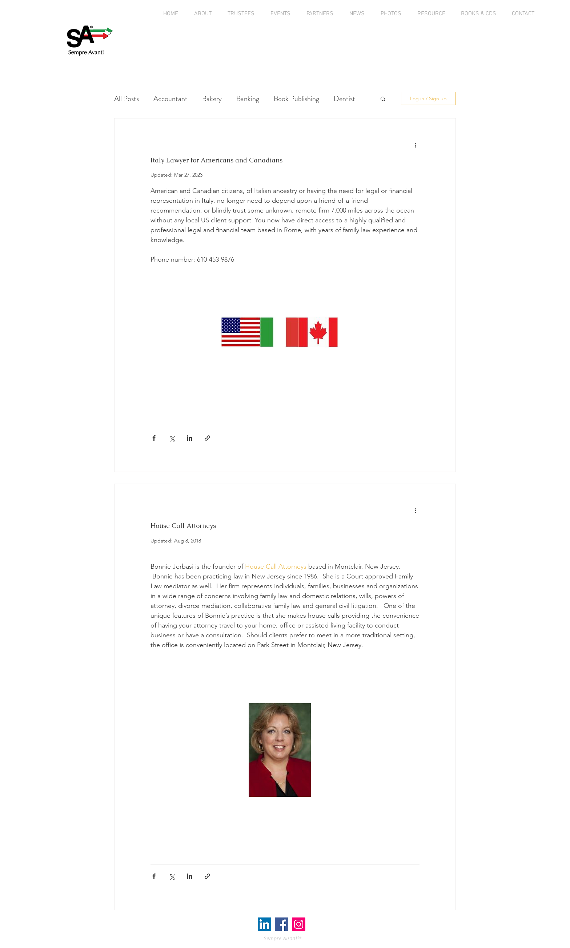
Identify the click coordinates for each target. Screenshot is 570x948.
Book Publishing (296, 98)
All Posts (126, 98)
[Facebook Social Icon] (281, 924)
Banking (247, 98)
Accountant (170, 98)
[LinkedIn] (264, 924)
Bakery (212, 98)
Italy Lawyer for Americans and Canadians (216, 160)
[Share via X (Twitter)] (171, 438)
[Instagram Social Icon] (298, 924)
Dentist (344, 98)
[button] (383, 99)
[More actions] (415, 144)
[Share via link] (207, 438)
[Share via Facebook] (153, 438)
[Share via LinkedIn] (189, 438)
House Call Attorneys (183, 525)
